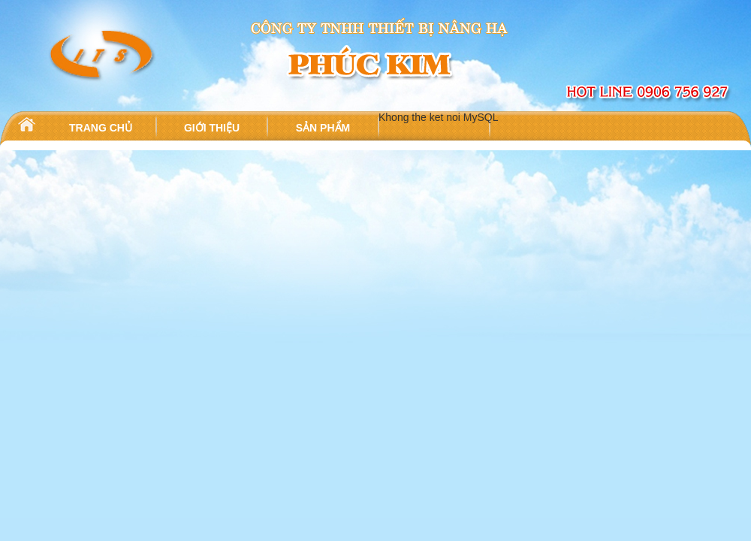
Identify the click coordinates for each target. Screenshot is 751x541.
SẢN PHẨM (323, 128)
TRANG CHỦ (100, 128)
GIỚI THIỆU (212, 128)
